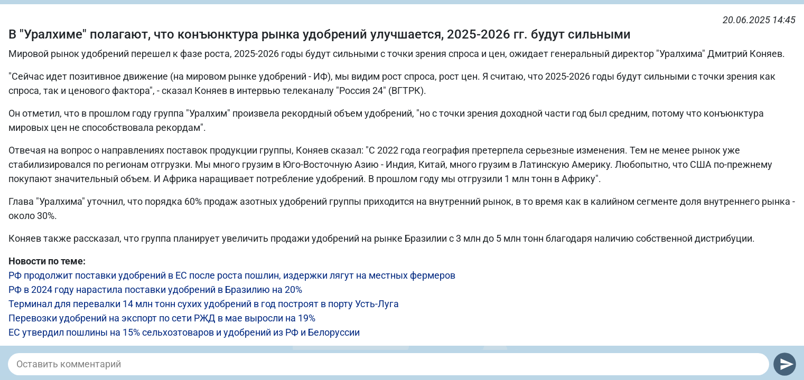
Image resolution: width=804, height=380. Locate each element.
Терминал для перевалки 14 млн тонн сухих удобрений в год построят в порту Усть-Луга (203, 303)
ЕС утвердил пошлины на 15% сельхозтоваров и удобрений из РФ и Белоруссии (184, 332)
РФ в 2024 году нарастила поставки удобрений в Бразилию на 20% (155, 289)
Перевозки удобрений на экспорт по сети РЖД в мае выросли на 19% (161, 318)
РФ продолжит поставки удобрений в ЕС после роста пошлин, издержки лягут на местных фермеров (231, 275)
